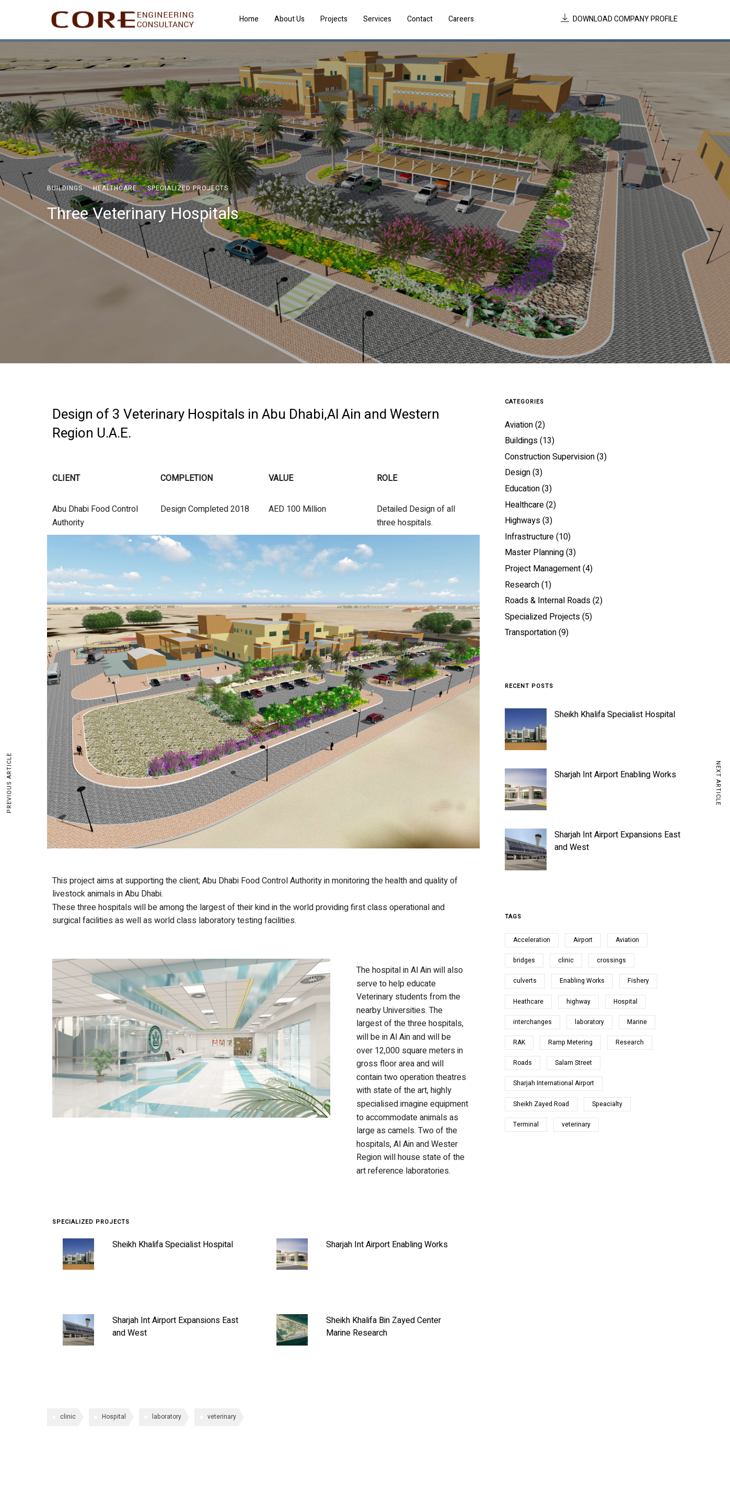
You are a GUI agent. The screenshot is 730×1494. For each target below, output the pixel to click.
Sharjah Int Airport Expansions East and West (617, 841)
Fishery (638, 980)
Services (377, 19)
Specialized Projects (187, 188)
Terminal (526, 1124)
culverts (525, 980)
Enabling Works (582, 980)
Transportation (531, 632)
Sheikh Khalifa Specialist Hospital (172, 1244)
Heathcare (528, 1001)
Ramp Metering (570, 1042)
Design (517, 472)
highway (578, 1001)
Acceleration (531, 940)
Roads (522, 1062)
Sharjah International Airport (553, 1083)
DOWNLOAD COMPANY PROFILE (619, 19)
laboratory (166, 1416)
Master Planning (534, 552)
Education (522, 488)
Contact (420, 19)
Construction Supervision (550, 457)
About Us (289, 19)
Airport (583, 940)
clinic (68, 1416)
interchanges (532, 1022)
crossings (611, 960)
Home (249, 19)
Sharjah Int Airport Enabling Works (387, 1244)
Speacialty (607, 1104)
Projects (333, 19)
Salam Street (573, 1062)
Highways (522, 520)
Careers (461, 19)
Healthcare (115, 188)
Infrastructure (529, 537)
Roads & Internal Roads (547, 600)
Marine (637, 1022)
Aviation (519, 425)
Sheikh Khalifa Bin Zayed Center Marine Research (383, 1326)
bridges (524, 960)
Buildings (65, 188)
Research (522, 585)
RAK (519, 1042)
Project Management (543, 568)
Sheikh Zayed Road (541, 1104)
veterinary (221, 1416)
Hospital (114, 1416)
